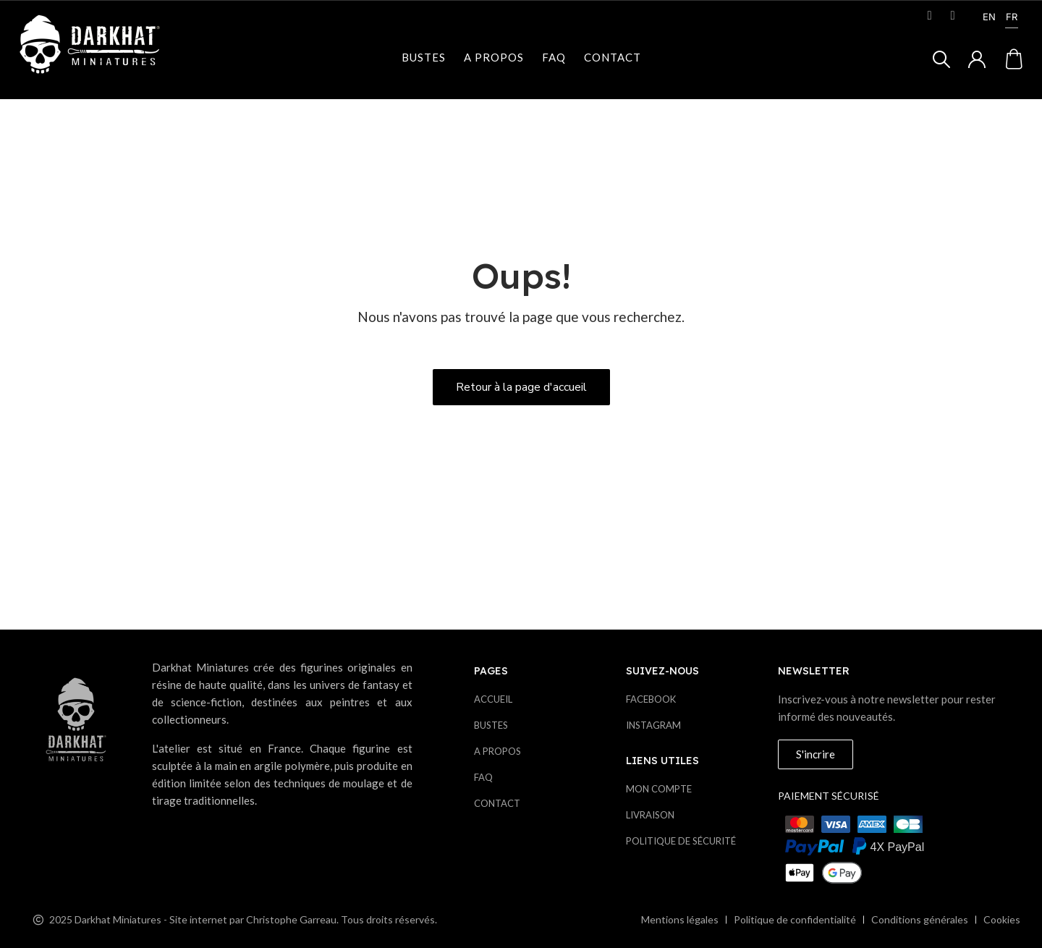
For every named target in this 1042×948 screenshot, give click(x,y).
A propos (494, 57)
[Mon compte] (977, 59)
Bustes (424, 57)
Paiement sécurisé (828, 796)
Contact (612, 57)
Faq (554, 57)
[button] (941, 59)
